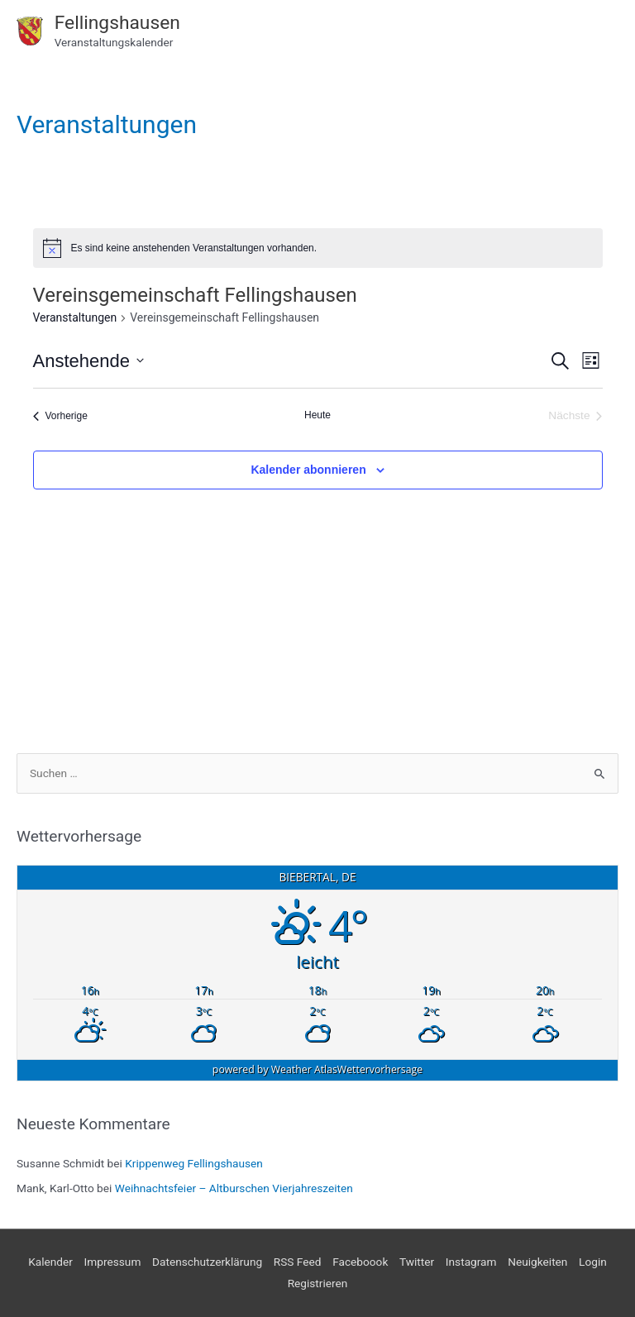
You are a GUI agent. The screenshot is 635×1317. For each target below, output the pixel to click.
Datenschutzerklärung (207, 1261)
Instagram (471, 1261)
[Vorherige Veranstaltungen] (60, 416)
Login (593, 1261)
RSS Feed (298, 1261)
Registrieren (318, 1283)
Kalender (50, 1261)
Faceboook (360, 1261)
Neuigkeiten (537, 1261)
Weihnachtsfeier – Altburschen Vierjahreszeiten (234, 1188)
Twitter (416, 1261)
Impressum (112, 1261)
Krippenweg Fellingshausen (194, 1163)
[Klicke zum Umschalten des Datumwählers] (88, 361)
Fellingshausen (117, 23)
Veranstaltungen (75, 317)
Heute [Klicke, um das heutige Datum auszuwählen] (317, 415)
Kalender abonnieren (308, 469)
